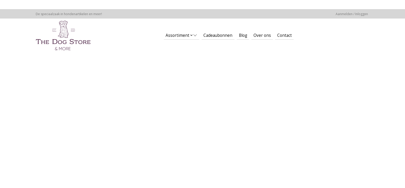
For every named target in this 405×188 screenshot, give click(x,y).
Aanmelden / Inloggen (352, 14)
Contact (284, 35)
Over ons (262, 35)
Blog (243, 35)
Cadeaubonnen (217, 35)
